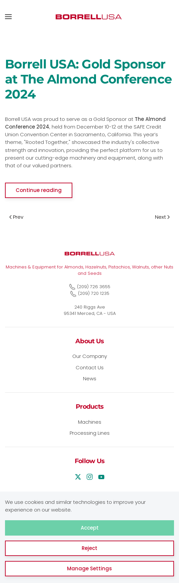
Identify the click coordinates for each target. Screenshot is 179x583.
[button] (8, 16)
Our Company (89, 356)
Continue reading (39, 190)
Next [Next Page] (162, 216)
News (89, 378)
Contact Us (90, 367)
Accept (90, 527)
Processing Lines (90, 432)
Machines (89, 421)
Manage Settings (89, 568)
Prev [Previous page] (16, 216)
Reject (89, 548)
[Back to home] (90, 16)
